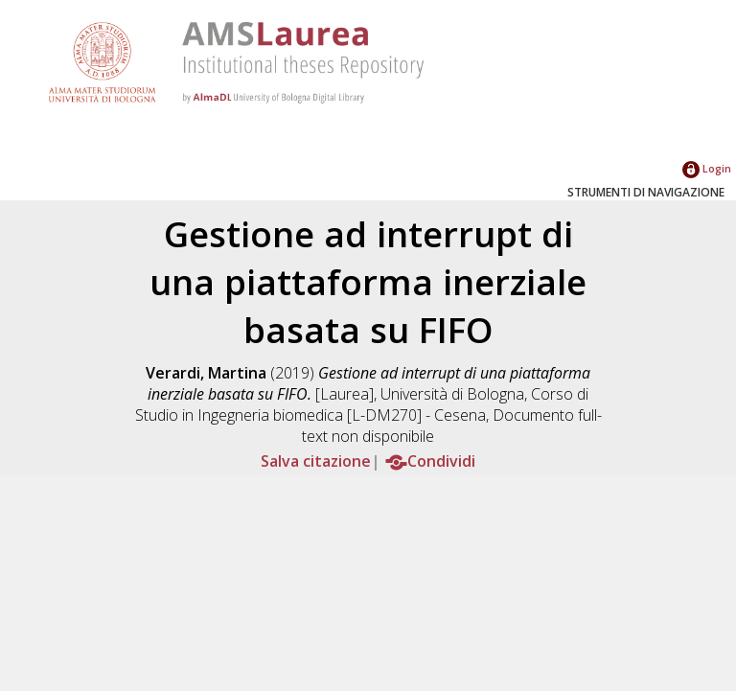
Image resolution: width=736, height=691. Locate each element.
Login (706, 168)
